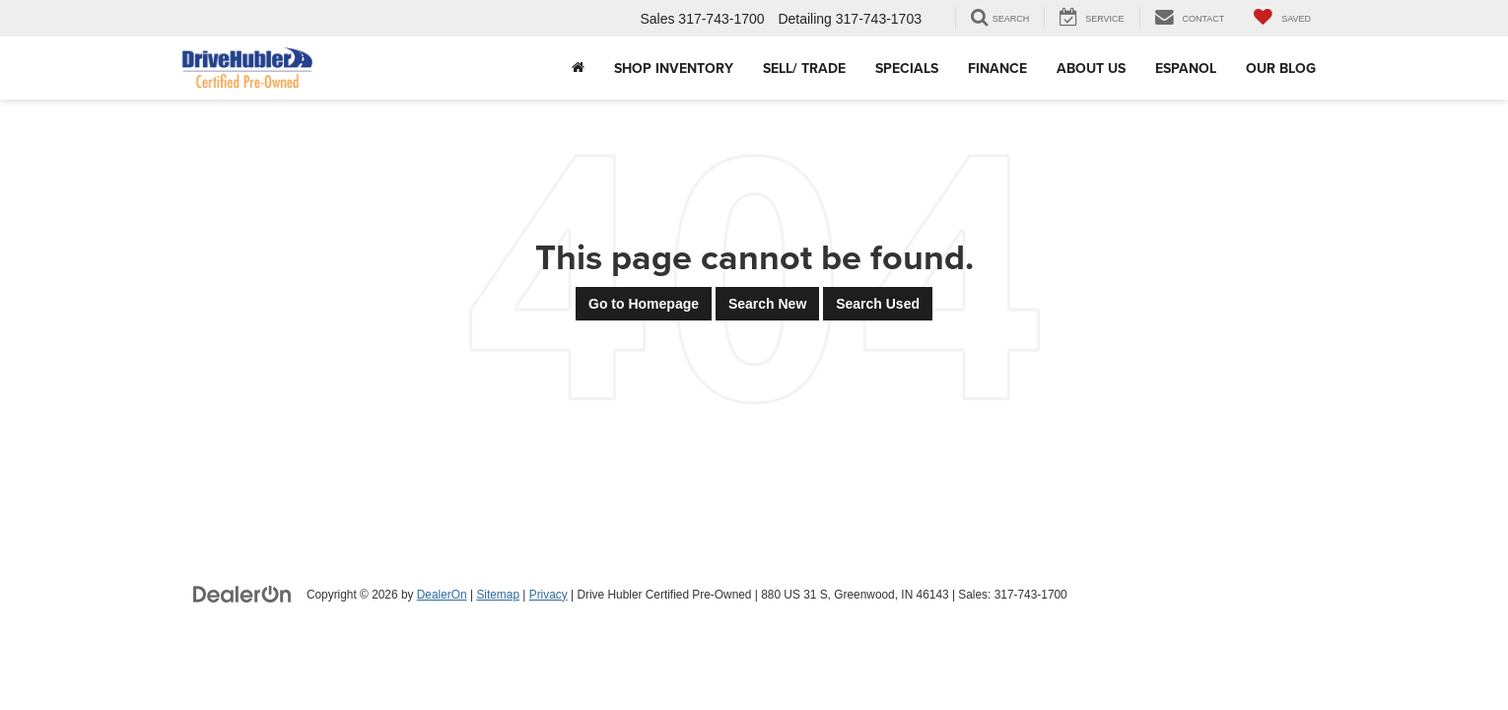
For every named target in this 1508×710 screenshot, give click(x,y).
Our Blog (1281, 68)
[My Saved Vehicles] (1282, 18)
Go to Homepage (643, 304)
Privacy (548, 595)
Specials (906, 68)
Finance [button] (997, 68)
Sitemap (497, 595)
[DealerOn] (242, 594)
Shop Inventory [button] (673, 68)
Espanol (1185, 68)
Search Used (878, 304)
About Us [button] (1091, 68)
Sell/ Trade (804, 68)
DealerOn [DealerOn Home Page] (442, 595)
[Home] (578, 68)
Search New (767, 304)
